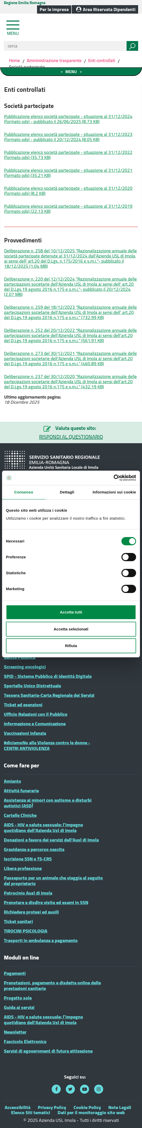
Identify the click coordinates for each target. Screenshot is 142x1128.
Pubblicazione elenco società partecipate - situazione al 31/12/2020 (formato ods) (68, 190)
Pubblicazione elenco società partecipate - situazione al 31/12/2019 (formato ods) (68, 208)
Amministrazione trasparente (54, 60)
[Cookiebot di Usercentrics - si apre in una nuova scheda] (113, 477)
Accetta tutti (71, 612)
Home (15, 60)
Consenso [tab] (23, 492)
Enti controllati (101, 60)
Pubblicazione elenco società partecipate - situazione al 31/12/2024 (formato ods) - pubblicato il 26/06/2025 (68, 119)
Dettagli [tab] (67, 492)
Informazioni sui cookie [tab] (114, 492)
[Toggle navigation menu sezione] (71, 71)
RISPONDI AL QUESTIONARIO (71, 436)
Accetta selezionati (71, 629)
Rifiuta (71, 646)
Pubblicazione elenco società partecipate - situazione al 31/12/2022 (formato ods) (68, 155)
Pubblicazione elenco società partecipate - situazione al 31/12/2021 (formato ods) (68, 173)
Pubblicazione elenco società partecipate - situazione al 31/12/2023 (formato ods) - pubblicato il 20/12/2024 (68, 137)
